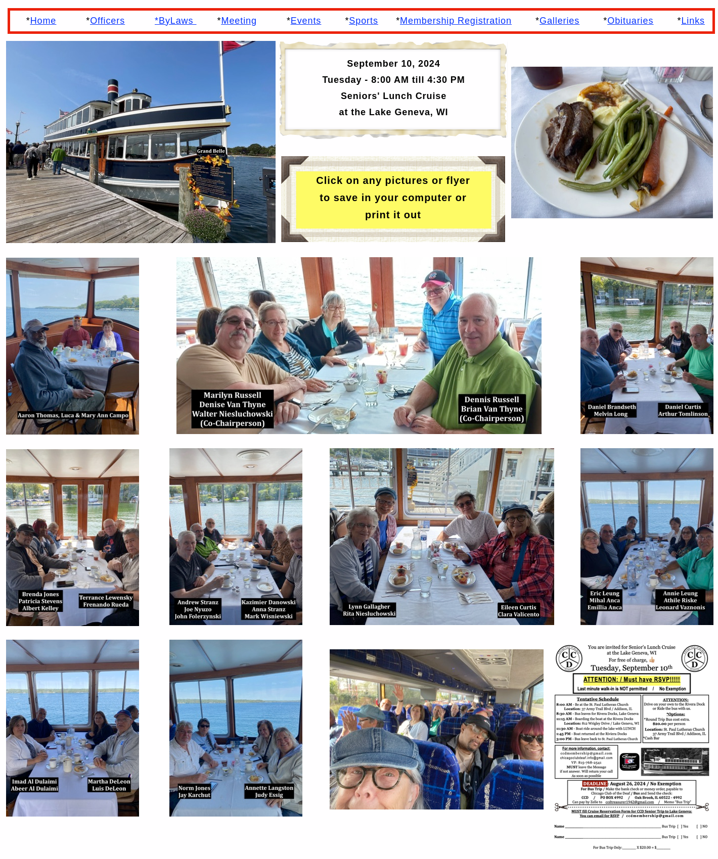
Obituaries (630, 21)
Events (306, 21)
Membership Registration (456, 21)
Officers (107, 21)
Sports (363, 21)
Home (43, 21)
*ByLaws (175, 21)
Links (693, 21)
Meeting (239, 21)
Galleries (559, 21)
